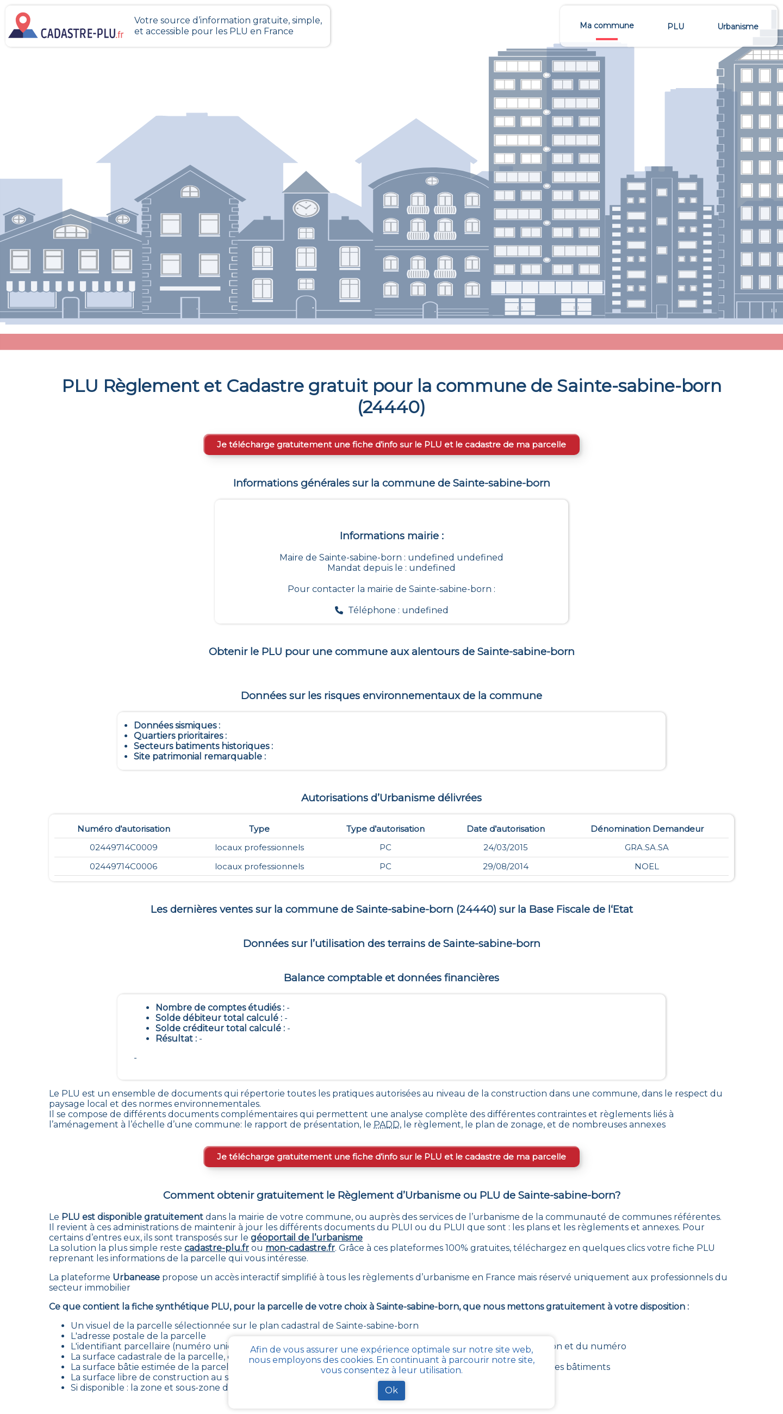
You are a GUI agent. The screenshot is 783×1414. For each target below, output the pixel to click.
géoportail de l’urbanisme (307, 1237)
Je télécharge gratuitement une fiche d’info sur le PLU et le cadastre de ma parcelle (391, 444)
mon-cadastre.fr (300, 1248)
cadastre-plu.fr (216, 1248)
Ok (391, 1390)
